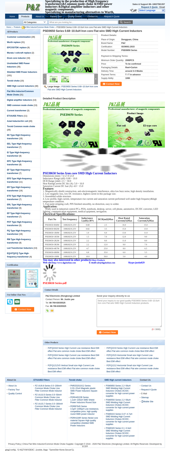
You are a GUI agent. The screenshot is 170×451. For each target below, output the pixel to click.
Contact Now (113, 84)
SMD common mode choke (20, 105)
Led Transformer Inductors (20, 248)
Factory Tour (56, 16)
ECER (85, 446)
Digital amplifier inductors (19, 100)
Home (12, 16)
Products (25, 16)
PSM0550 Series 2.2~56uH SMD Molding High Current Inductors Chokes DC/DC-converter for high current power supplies (120, 405)
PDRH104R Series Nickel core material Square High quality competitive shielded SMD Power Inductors (84, 422)
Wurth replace (14, 42)
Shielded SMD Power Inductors (22, 72)
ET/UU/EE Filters (15, 116)
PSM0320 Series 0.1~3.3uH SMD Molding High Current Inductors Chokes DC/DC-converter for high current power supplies (120, 433)
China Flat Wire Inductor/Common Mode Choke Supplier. (49, 444)
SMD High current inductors (20, 86)
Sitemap (145, 397)
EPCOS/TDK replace (17, 47)
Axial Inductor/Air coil (17, 121)
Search (127, 22)
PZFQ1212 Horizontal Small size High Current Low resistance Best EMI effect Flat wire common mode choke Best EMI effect (133, 368)
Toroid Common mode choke (21, 126)
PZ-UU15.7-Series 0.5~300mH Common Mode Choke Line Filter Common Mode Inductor (49, 406)
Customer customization (19, 37)
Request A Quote (149, 7)
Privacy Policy (14, 444)
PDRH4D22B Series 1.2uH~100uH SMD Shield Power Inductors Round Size (83, 400)
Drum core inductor (16, 58)
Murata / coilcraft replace (19, 53)
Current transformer (16, 110)
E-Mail (144, 393)
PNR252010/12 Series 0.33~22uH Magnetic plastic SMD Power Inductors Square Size (83, 390)
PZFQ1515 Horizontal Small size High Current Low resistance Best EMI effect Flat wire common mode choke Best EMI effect (133, 358)
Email (162, 7)
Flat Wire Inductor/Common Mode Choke (38, 27)
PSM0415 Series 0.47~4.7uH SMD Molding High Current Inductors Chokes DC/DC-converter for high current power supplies (120, 419)
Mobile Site (147, 401)
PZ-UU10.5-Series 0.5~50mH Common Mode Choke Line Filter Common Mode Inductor (48, 397)
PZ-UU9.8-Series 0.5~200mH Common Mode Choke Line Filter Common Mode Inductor (48, 388)
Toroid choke (13, 81)
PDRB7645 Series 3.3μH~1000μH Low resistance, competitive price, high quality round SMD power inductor (84, 410)
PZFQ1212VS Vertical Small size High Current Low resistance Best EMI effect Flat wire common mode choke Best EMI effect (74, 368)
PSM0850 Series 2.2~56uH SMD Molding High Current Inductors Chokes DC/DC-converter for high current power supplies (120, 391)
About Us (40, 16)
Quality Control (74, 16)
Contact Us (93, 16)
